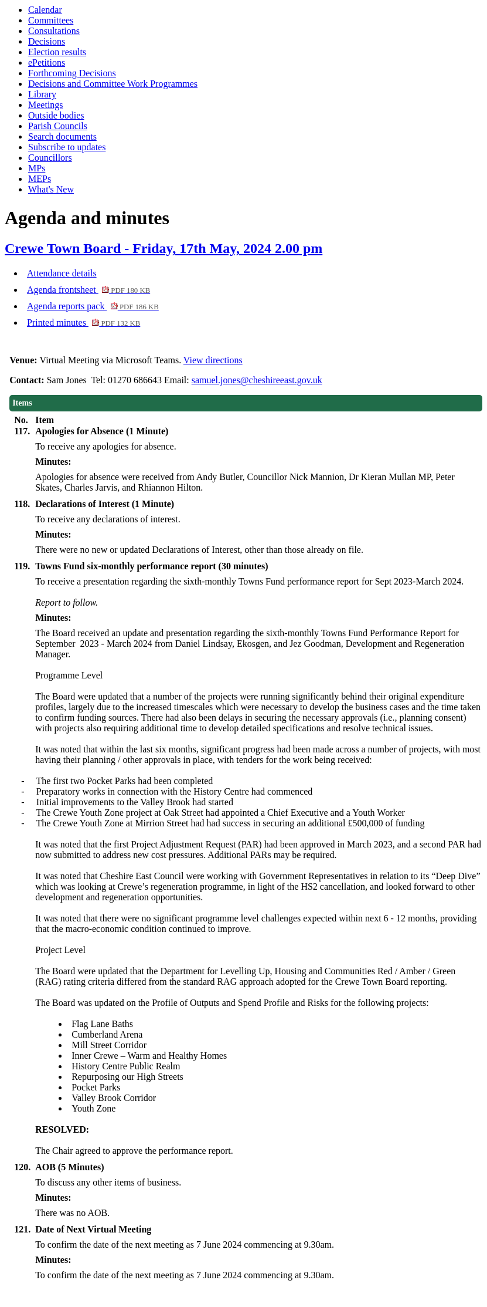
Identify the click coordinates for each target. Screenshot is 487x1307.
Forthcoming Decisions (72, 73)
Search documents (62, 136)
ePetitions (46, 62)
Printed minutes (83, 322)
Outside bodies (56, 115)
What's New (51, 189)
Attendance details (62, 273)
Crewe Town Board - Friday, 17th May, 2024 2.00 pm (163, 248)
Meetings (45, 105)
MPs (36, 168)
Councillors (50, 158)
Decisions (46, 41)
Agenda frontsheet (88, 290)
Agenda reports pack (93, 306)
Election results (57, 52)
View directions (213, 360)
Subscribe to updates (66, 147)
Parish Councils (57, 126)
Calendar (45, 10)
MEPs (39, 179)
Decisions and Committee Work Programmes (112, 84)
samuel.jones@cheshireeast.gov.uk (257, 380)
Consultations (54, 31)
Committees (50, 20)
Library (42, 94)
